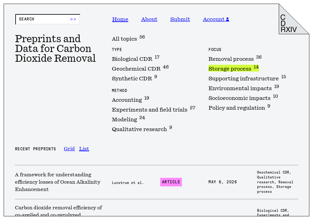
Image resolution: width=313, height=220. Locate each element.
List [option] (84, 148)
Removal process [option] (235, 58)
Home (120, 19)
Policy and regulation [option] (239, 107)
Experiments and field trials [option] (153, 109)
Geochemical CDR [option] (140, 68)
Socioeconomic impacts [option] (243, 97)
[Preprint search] (47, 19)
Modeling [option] (128, 119)
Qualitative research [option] (142, 128)
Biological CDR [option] (136, 58)
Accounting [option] (130, 99)
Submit (180, 19)
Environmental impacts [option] (243, 87)
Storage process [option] (233, 68)
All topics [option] (128, 38)
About (149, 19)
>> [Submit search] (73, 19)
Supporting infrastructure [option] (247, 78)
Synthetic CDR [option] (134, 78)
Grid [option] (69, 148)
